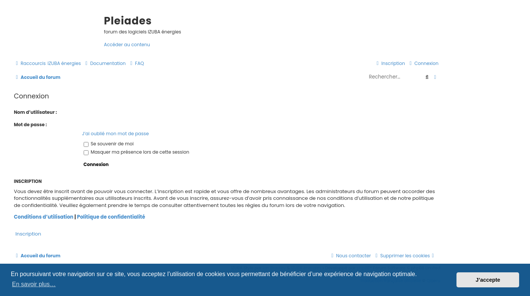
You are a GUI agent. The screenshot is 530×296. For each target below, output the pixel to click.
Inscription (28, 233)
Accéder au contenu (127, 44)
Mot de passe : (30, 124)
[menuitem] (64, 63)
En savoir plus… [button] (34, 284)
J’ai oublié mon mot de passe (115, 133)
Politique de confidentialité (111, 216)
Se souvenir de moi (109, 143)
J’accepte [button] (488, 280)
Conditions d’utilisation (44, 216)
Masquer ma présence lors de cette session (136, 152)
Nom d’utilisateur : (35, 112)
